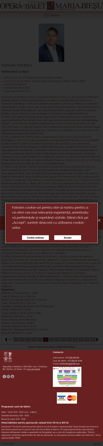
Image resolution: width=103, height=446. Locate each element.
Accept (67, 237)
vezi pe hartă (33, 369)
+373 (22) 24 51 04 (74, 361)
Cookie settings (35, 237)
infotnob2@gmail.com (70, 364)
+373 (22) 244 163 (72, 358)
